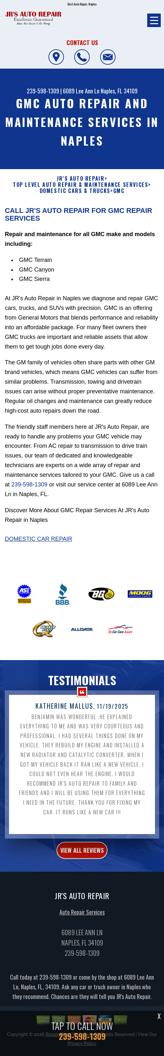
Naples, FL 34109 (119, 91)
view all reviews (82, 854)
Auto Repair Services (82, 916)
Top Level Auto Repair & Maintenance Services (80, 185)
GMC (119, 191)
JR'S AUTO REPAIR (81, 179)
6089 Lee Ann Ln (81, 91)
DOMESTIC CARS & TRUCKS (75, 191)
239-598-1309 (43, 91)
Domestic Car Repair (38, 543)
